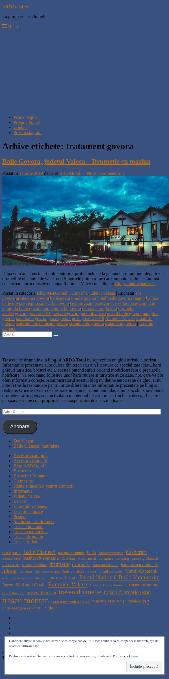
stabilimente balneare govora (42, 323)
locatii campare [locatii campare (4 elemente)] (110, 571)
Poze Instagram (28, 132)
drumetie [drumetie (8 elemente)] (59, 564)
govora (21, 313)
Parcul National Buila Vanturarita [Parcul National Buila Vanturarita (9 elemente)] (119, 577)
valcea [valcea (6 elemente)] (51, 608)
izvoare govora (66, 313)
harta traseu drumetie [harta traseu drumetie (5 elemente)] (139, 564)
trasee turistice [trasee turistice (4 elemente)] (13, 593)
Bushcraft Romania (31, 475)
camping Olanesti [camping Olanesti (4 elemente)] (144, 558)
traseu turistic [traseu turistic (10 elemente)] (109, 601)
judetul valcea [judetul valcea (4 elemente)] (73, 571)
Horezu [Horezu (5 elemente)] (25, 571)
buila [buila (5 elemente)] (91, 552)
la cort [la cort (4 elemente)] (91, 571)
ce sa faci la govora (130, 303)
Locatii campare (28, 511)
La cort (20, 501)
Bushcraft (22, 470)
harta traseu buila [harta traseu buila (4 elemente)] (105, 565)
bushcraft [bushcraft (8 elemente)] (136, 552)
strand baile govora (86, 323)
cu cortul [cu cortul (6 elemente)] (11, 564)
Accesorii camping (30, 455)
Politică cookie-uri (125, 656)
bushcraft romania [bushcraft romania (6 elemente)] (41, 558)
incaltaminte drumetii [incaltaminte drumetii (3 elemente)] (47, 571)
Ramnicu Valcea (120, 318)
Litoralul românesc (31, 506)
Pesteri (20, 516)
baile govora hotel (90, 298)
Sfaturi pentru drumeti (34, 521)
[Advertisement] (85, 71)
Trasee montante (29, 526)
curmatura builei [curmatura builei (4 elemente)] (34, 565)
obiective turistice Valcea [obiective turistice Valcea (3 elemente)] (17, 578)
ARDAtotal (69, 173)
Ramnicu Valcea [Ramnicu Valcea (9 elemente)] (67, 584)
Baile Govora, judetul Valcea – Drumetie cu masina (76, 161)
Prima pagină (26, 117)
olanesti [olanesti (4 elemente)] (41, 578)
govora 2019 (40, 313)
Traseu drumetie (28, 536)
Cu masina (78, 293)
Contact (21, 127)
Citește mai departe (135, 283)
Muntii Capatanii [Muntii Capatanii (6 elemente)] (141, 571)
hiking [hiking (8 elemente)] (9, 571)
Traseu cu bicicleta (30, 531)
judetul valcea (93, 313)
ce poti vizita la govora (91, 303)
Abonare (19, 426)
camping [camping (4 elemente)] (122, 558)
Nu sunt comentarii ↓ (106, 173)
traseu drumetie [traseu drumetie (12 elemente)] (80, 592)
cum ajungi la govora (62, 308)
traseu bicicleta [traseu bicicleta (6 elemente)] (41, 592)
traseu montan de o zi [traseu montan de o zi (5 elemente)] (70, 601)
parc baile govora (31, 318)
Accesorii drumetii (30, 460)
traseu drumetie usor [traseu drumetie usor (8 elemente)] (127, 592)
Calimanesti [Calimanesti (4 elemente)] (87, 558)
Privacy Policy (27, 122)
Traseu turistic (26, 541)
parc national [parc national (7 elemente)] (63, 577)
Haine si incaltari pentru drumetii (43, 486)
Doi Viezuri (24, 441)
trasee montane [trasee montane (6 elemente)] (143, 585)
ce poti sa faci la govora (47, 303)
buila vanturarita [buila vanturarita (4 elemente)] (110, 553)
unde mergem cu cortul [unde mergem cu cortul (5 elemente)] (22, 608)
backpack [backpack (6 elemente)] (11, 552)
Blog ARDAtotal (52, 293)
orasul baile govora (124, 313)
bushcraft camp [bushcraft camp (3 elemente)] (11, 558)
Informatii (23, 491)
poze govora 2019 (88, 318)
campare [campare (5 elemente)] (106, 558)
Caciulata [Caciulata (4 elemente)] (68, 558)
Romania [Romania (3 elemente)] (95, 585)
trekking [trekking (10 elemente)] (139, 601)
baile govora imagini (126, 298)
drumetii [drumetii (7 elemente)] (81, 564)
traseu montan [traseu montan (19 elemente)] (25, 600)
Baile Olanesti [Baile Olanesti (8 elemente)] (39, 552)
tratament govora (120, 323)
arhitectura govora (32, 298)
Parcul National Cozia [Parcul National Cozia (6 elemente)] (24, 585)
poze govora (60, 318)
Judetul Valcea (102, 293)
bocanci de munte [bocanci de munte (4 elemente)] (71, 553)
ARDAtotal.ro (15, 7)
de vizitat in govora (99, 308)
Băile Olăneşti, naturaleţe (36, 446)
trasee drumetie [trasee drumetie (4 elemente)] (114, 585)
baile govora (61, 298)
